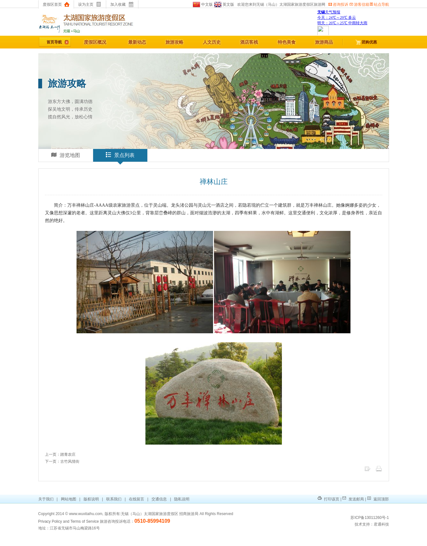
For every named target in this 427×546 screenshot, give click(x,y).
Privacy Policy (50, 521)
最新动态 (137, 42)
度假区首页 (56, 4)
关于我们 (46, 499)
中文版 (203, 4)
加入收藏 (122, 4)
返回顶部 (378, 499)
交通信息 (159, 499)
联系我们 (113, 499)
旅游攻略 (174, 42)
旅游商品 (324, 42)
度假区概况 (95, 42)
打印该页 (328, 499)
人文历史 (212, 42)
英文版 (223, 4)
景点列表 (120, 157)
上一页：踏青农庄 (60, 454)
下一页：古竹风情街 (62, 461)
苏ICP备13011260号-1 (369, 517)
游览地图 (65, 155)
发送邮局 (353, 499)
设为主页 (89, 4)
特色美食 (287, 42)
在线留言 (136, 499)
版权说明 (91, 499)
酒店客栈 (249, 42)
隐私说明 (181, 499)
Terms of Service (84, 521)
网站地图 (68, 499)
